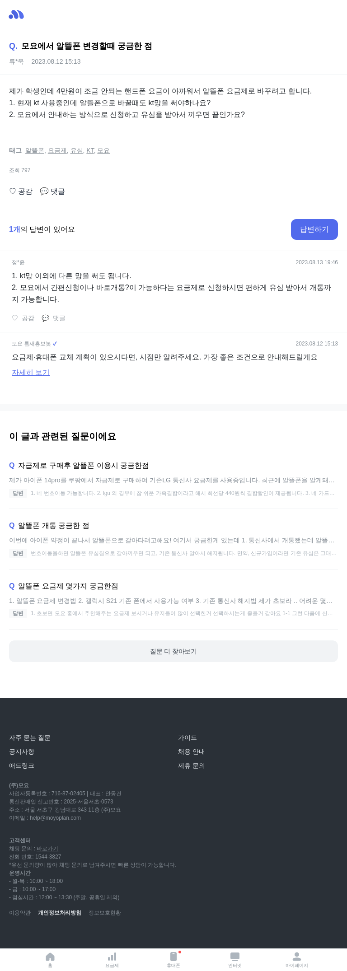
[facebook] (76, 935)
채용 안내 (191, 751)
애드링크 (21, 765)
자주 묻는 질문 (30, 737)
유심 (76, 150)
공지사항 (21, 751)
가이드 (187, 737)
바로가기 (47, 848)
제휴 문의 (191, 765)
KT (90, 150)
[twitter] (96, 935)
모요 (103, 150)
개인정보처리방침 (59, 913)
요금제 (112, 959)
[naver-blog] (36, 935)
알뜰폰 (34, 150)
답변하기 (314, 229)
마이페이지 (297, 959)
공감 (21, 191)
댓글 (52, 191)
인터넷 (235, 959)
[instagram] (56, 935)
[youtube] (16, 935)
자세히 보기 (31, 372)
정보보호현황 (105, 913)
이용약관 (20, 913)
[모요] (29, 717)
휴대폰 (174, 959)
